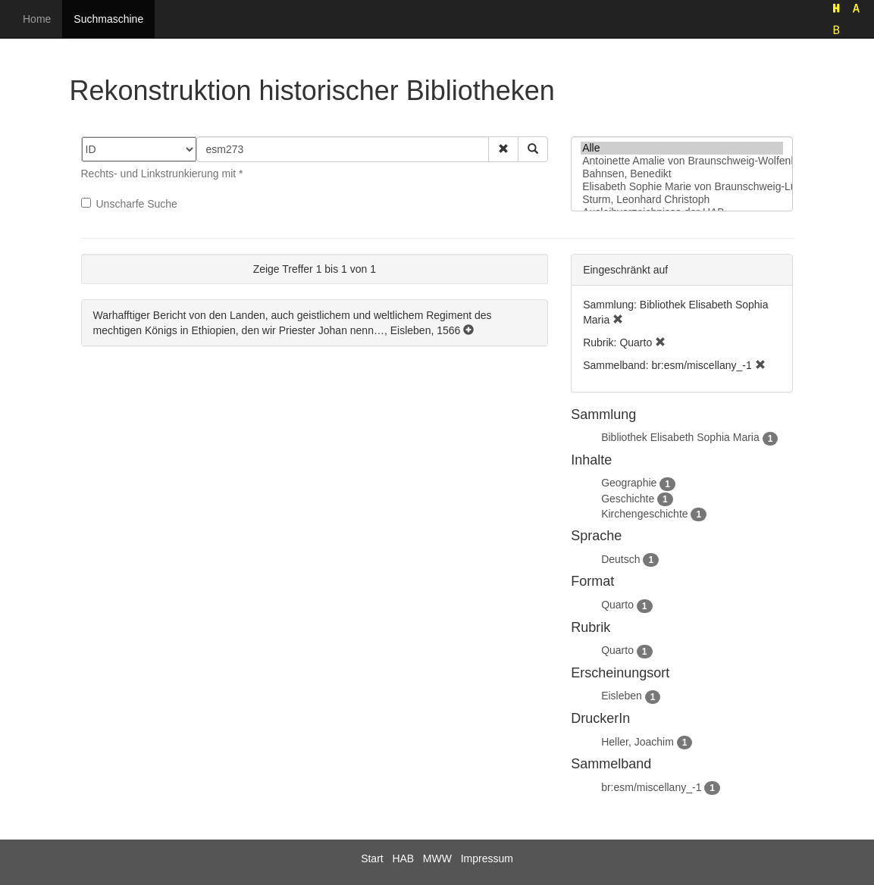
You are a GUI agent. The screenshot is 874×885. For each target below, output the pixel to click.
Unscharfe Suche (129, 204)
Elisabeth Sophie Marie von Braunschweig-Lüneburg (682, 186)
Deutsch (620, 559)
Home (37, 19)
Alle (682, 148)
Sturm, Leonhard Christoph (682, 199)
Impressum (487, 858)
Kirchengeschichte (644, 514)
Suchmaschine (108, 19)
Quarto (617, 605)
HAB (403, 858)
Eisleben (621, 696)
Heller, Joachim (637, 742)
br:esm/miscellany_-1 (651, 787)
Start (372, 858)
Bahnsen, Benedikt (682, 173)
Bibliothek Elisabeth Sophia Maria (680, 437)
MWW (437, 858)
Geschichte (627, 499)
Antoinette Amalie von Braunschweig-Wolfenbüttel (682, 161)
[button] (503, 149)
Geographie (628, 483)
